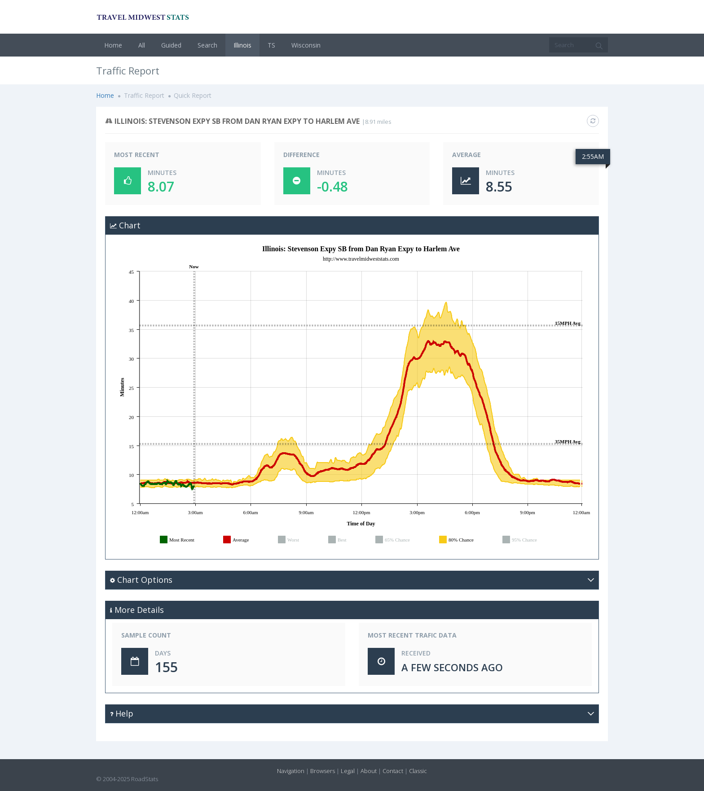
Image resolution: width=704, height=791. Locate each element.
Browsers (322, 771)
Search (207, 45)
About (369, 771)
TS (271, 45)
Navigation (290, 771)
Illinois (242, 45)
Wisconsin (306, 45)
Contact (393, 771)
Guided (171, 45)
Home (113, 45)
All (141, 45)
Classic (418, 771)
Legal (348, 771)
